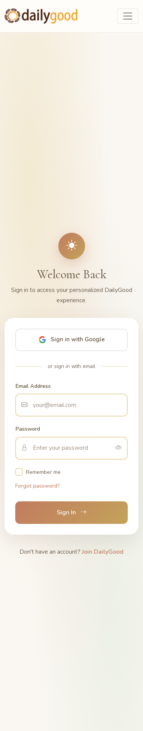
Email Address (33, 386)
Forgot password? (37, 485)
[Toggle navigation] (127, 16)
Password (27, 429)
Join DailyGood (103, 552)
